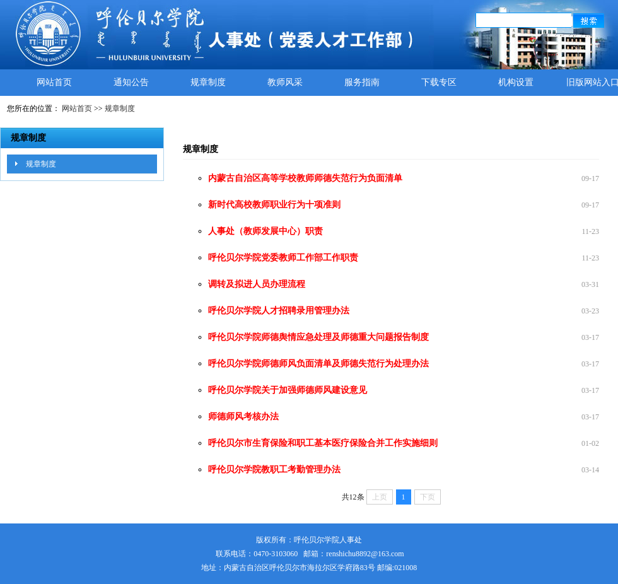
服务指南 (362, 82)
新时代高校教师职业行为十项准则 (274, 204)
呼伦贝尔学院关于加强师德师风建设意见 (287, 390)
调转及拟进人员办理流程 (256, 284)
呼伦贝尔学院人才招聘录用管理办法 (278, 310)
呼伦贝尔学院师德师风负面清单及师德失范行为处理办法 (318, 363)
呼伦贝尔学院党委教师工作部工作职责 (283, 257)
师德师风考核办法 (243, 416)
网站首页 (54, 82)
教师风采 (285, 82)
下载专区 (439, 82)
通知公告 (131, 82)
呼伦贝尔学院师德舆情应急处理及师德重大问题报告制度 (318, 337)
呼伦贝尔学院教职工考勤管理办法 (274, 469)
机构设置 (515, 82)
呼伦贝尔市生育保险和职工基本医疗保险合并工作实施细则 (323, 443)
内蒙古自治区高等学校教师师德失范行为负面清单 (305, 178)
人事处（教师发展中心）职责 (265, 231)
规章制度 (208, 82)
